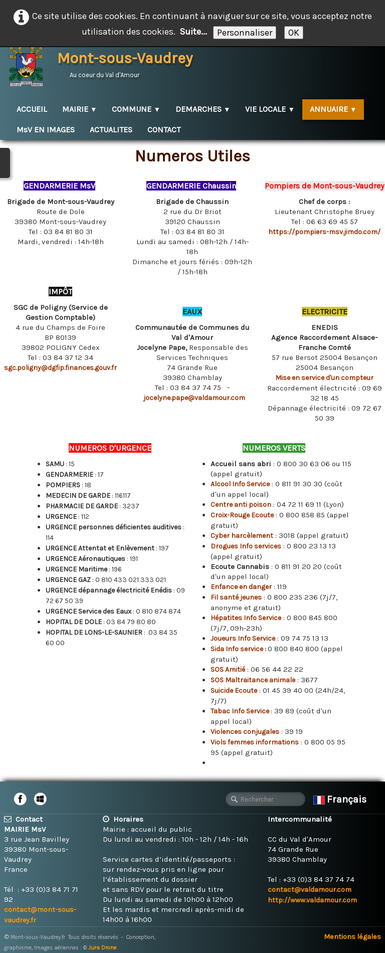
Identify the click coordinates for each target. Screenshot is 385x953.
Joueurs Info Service (243, 638)
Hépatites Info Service (246, 618)
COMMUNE (136, 109)
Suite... (193, 31)
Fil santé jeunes (236, 597)
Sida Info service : (239, 649)
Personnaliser (244, 32)
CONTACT (163, 129)
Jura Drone (102, 947)
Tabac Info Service (241, 711)
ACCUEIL (32, 109)
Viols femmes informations (255, 742)
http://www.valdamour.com (312, 900)
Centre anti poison (241, 504)
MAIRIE (79, 109)
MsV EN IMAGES (46, 129)
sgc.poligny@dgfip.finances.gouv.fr (60, 367)
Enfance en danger (241, 587)
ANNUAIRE (333, 109)
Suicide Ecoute (234, 690)
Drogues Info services (246, 546)
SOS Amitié (228, 669)
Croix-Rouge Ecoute (242, 515)
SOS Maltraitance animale (253, 680)
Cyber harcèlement (242, 535)
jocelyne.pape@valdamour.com (194, 398)
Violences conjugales (245, 731)
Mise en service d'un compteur (324, 377)
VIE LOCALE (269, 109)
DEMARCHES (202, 109)
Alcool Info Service (240, 484)
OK (293, 32)
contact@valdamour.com (309, 889)
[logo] (104, 65)
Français (341, 799)
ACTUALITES (111, 129)
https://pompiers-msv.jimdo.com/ (324, 232)
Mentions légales (352, 936)
